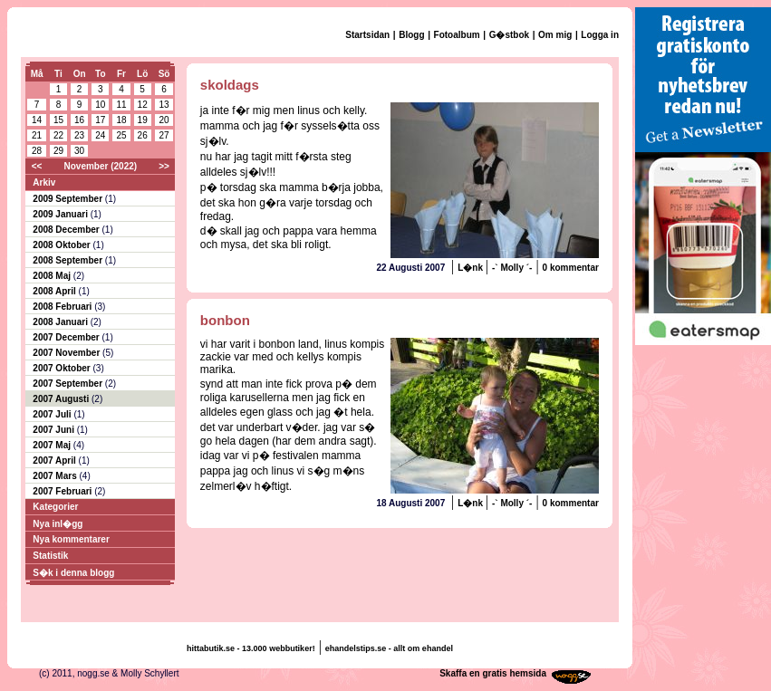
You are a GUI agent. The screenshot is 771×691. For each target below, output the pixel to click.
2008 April (55, 291)
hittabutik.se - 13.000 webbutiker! (251, 648)
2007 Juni (54, 430)
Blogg (411, 35)
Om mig (555, 35)
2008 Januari (61, 322)
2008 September (69, 260)
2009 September (69, 199)
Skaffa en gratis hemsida (492, 673)
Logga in (600, 35)
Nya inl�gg (57, 524)
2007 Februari (63, 491)
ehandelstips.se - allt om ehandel (389, 648)
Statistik (50, 556)
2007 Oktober (62, 368)
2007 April (55, 460)
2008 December (67, 230)
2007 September (69, 384)
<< (37, 166)
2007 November (67, 353)
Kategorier (55, 507)
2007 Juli (53, 414)
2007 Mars (56, 476)
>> (164, 166)
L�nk (472, 268)
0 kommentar (571, 268)
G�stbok (509, 35)
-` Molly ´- (512, 268)
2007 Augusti (62, 399)
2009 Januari (61, 214)
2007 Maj (52, 445)
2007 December (67, 337)
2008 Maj (52, 276)
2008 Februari (63, 307)
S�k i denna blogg (73, 573)
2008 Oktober (62, 245)
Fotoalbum (457, 35)
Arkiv (44, 182)
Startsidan (367, 35)
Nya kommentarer (71, 539)
